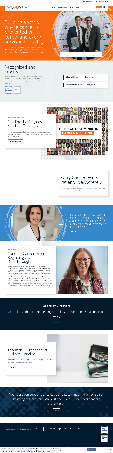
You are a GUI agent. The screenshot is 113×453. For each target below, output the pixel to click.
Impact (53, 7)
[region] (56, 450)
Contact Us (101, 1)
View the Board (56, 323)
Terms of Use (52, 435)
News (96, 1)
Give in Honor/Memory (88, 7)
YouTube (79, 428)
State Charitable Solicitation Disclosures (26, 435)
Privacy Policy (60, 435)
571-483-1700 (50, 446)
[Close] (110, 449)
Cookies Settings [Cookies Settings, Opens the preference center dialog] (81, 449)
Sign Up (40, 429)
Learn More (12, 367)
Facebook (71, 428)
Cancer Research (62, 7)
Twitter (73, 428)
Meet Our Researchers (15, 141)
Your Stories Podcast (88, 1)
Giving (71, 7)
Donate (99, 7)
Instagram (76, 428)
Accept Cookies (91, 449)
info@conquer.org (65, 446)
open (104, 7)
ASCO (6, 435)
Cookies (39, 435)
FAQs (106, 1)
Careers (45, 435)
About (77, 7)
